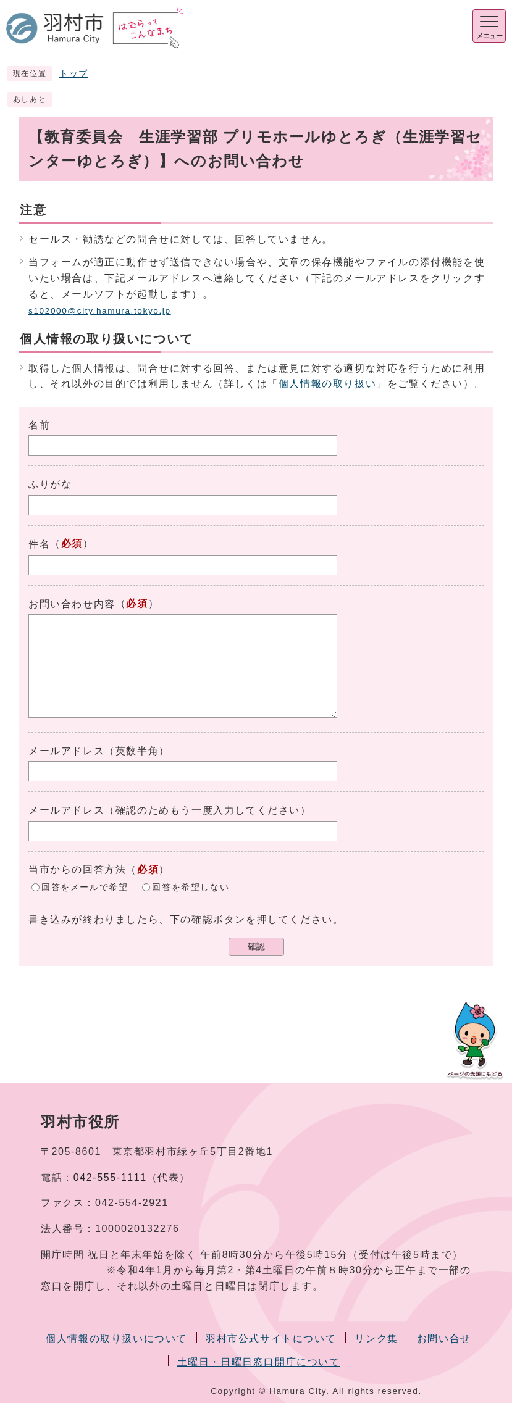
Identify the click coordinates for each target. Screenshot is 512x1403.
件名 (39, 544)
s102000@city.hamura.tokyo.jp (99, 310)
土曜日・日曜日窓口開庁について (258, 1362)
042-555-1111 (110, 1177)
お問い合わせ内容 (71, 604)
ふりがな (50, 484)
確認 (256, 946)
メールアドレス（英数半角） (99, 751)
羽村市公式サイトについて (271, 1338)
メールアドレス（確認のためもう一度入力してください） (169, 810)
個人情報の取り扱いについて (116, 1338)
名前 (39, 425)
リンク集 (376, 1338)
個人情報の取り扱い (327, 383)
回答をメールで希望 (84, 886)
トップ (73, 73)
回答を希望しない (190, 886)
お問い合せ (444, 1338)
